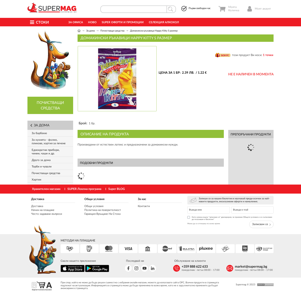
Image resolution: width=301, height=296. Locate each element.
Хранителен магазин (46, 189)
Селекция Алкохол (164, 22)
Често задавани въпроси (46, 214)
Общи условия (94, 199)
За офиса (75, 22)
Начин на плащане (42, 210)
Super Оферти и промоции (123, 22)
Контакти (144, 206)
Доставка (37, 199)
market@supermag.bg (251, 266)
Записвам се (261, 224)
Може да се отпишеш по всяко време (203, 224)
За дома (90, 31)
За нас (142, 199)
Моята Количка (228, 9)
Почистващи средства (112, 31)
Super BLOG (116, 189)
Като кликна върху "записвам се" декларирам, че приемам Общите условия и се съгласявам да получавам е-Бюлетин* (229, 218)
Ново (92, 22)
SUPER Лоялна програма (84, 189)
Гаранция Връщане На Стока (102, 214)
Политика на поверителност (102, 210)
